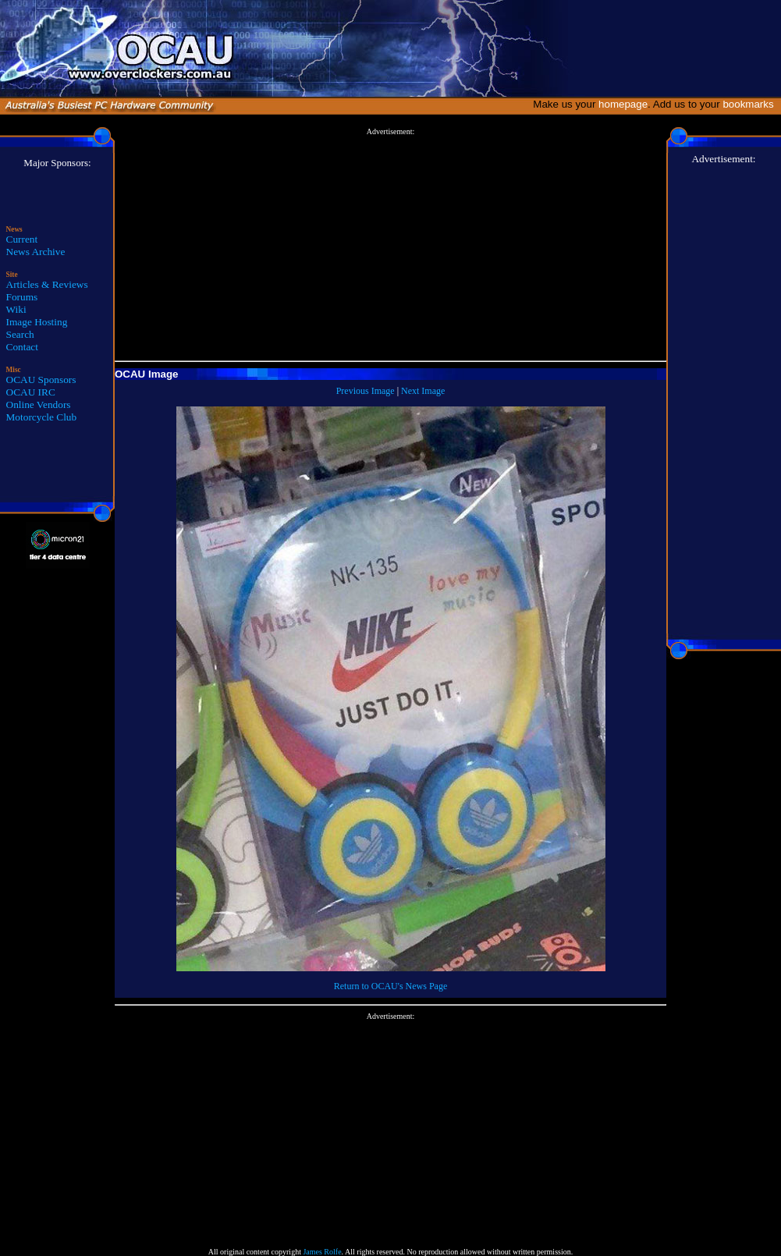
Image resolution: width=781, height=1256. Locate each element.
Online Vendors (38, 404)
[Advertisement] (390, 245)
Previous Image (365, 390)
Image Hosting (37, 322)
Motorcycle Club (41, 417)
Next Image (423, 390)
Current (22, 239)
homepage (623, 104)
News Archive (36, 251)
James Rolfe (322, 1251)
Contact (22, 347)
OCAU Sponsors (41, 379)
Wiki (16, 309)
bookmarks (750, 104)
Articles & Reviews (47, 284)
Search (20, 334)
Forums (22, 297)
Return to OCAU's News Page (390, 986)
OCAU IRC (30, 392)
